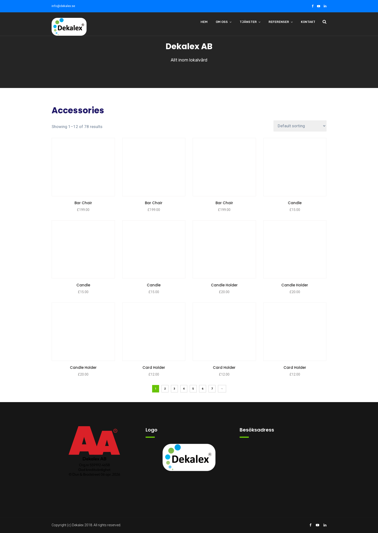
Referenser (279, 22)
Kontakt (308, 22)
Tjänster (248, 22)
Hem (204, 22)
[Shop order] (300, 126)
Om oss (222, 22)
